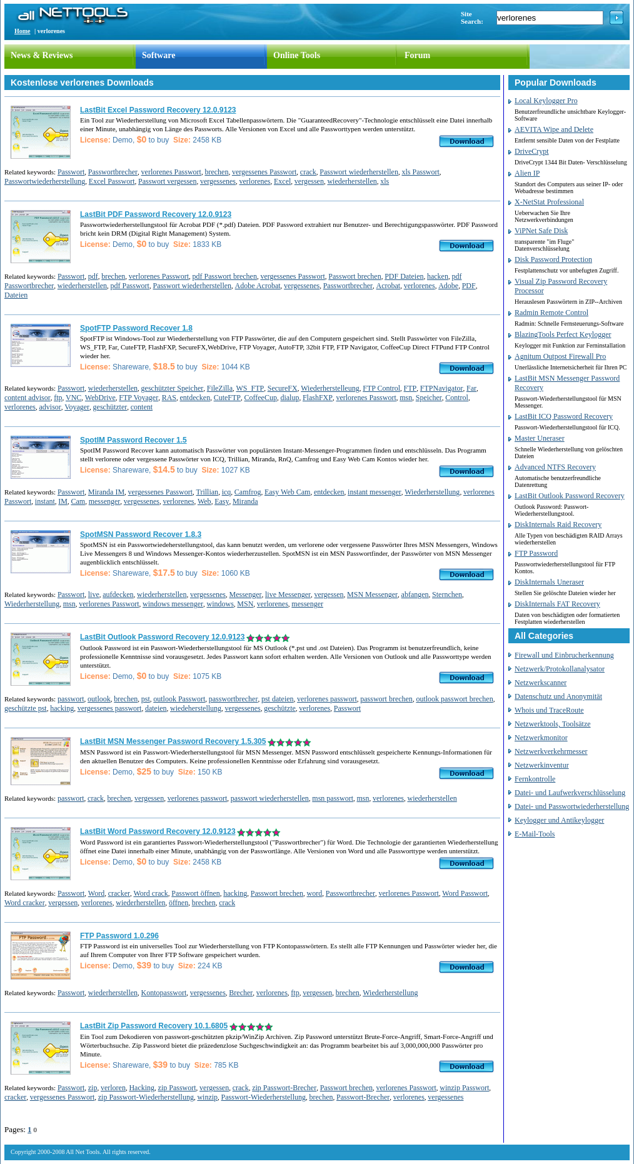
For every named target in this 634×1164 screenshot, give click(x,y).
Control (456, 397)
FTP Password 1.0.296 (119, 935)
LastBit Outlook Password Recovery (570, 495)
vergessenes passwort (110, 708)
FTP (410, 388)
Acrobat (388, 285)
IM (63, 501)
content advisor (27, 397)
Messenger (245, 594)
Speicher (429, 397)
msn (406, 397)
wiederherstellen (351, 181)
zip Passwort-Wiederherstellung (146, 1097)
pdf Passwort (130, 285)
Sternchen (447, 594)
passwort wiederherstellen (270, 798)
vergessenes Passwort (264, 172)
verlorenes (255, 181)
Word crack (150, 893)
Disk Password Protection (553, 259)
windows (219, 604)
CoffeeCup (260, 397)
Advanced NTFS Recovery (555, 467)
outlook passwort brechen (454, 699)
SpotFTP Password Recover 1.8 (136, 328)
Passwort (71, 172)
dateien (156, 708)
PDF (469, 285)
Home (22, 31)
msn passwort (332, 798)
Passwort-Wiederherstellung (263, 1097)
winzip (207, 1097)
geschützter (110, 407)
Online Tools (296, 55)
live (93, 594)
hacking (62, 708)
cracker (119, 893)
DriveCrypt (532, 151)
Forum (417, 55)
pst (145, 699)
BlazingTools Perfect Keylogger (563, 334)
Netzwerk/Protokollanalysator (560, 669)
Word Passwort (465, 893)
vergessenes (218, 181)
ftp (58, 397)
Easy (221, 501)
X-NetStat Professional (549, 202)
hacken (437, 276)
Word (96, 893)
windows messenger (173, 604)
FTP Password (536, 553)
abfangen (415, 594)
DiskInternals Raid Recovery (558, 524)
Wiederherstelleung (330, 388)
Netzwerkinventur (542, 765)
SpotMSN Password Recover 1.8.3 (140, 534)
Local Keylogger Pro (546, 100)
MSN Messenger (372, 594)
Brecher (241, 992)
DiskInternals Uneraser (549, 582)
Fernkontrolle (535, 779)
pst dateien (277, 699)
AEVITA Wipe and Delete (554, 129)
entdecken (195, 397)
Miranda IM (106, 492)
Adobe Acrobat (258, 285)
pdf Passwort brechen (225, 276)
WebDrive (100, 397)
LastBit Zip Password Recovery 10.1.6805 (154, 1025)
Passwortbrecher (113, 172)
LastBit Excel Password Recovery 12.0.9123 (158, 110)
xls (384, 181)
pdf (93, 276)
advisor (50, 407)
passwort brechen (386, 699)
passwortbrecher (233, 699)
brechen (216, 172)
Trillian (207, 492)
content (142, 407)
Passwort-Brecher (363, 1097)
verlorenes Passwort (171, 172)
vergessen (309, 181)
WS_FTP (250, 388)
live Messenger (288, 594)
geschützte (280, 708)
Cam (78, 501)
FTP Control (381, 388)
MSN (245, 604)
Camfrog (247, 492)
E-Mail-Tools (535, 834)
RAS (169, 397)
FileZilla (220, 388)
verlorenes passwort (327, 699)
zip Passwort (177, 1087)
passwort (71, 699)
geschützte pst (25, 708)
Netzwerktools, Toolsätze (553, 724)
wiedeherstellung (195, 708)
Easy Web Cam (287, 492)
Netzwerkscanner (540, 682)
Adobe (448, 285)
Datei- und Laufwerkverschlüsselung (570, 792)
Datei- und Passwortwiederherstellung (572, 806)
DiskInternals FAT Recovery (557, 604)
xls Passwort (420, 172)
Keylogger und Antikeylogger (559, 820)
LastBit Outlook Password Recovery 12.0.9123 (162, 637)
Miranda (245, 501)
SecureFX (283, 388)
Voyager (76, 407)
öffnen (178, 902)
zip (93, 1087)
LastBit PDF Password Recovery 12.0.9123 (155, 214)
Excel (282, 181)
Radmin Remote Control (551, 312)
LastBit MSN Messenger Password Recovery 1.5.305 (173, 741)
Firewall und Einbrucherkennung (564, 655)
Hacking (141, 1087)
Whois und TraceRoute (549, 710)
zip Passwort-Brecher (284, 1087)
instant (45, 501)
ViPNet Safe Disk (541, 230)
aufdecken (118, 594)
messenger (105, 501)
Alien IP (527, 173)
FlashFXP (318, 397)
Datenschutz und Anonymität (558, 696)
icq (226, 492)
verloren (113, 1087)
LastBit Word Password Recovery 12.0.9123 (158, 831)
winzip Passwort (464, 1087)
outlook (99, 699)
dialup (289, 397)
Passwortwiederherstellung (44, 181)
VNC (73, 397)
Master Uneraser (540, 438)
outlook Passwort (179, 699)
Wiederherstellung (432, 492)
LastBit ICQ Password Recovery (564, 416)
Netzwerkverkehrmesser (551, 751)
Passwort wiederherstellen (359, 172)
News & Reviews (42, 55)
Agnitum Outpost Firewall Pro (560, 356)
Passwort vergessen (167, 181)
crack (308, 172)
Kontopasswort (164, 992)
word (315, 893)
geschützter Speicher (172, 388)
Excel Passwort (112, 181)
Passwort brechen (354, 276)
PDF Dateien (404, 276)
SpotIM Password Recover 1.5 (133, 440)
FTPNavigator (441, 388)
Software (158, 55)
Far (471, 388)
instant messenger (374, 492)
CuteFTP (227, 397)
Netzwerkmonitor (541, 737)
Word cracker (24, 902)
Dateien (16, 295)
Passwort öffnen (195, 893)
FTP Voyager (138, 397)
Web (204, 501)
